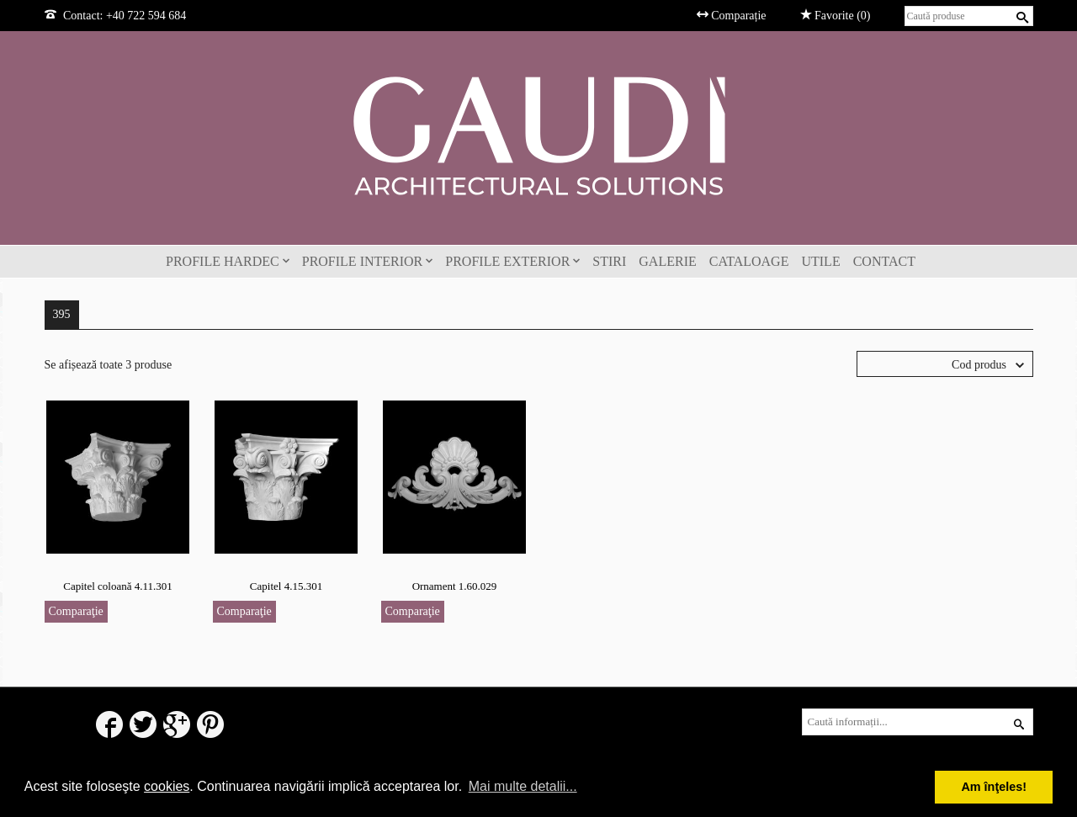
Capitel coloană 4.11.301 (117, 586)
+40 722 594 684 (146, 15)
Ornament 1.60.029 (454, 586)
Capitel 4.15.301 (286, 586)
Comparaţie (76, 611)
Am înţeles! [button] (994, 786)
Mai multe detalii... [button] (523, 786)
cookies (166, 786)
